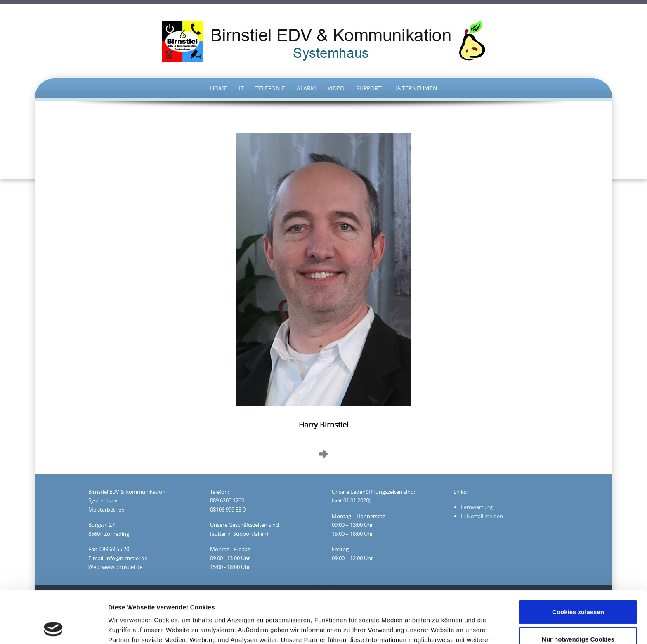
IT (241, 88)
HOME (218, 88)
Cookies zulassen (578, 562)
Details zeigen (439, 627)
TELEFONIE (270, 88)
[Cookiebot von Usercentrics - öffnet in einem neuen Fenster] (53, 628)
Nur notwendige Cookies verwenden (578, 595)
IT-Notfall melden (482, 516)
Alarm (306, 88)
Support (369, 88)
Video (336, 88)
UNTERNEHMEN (415, 88)
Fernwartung (477, 507)
